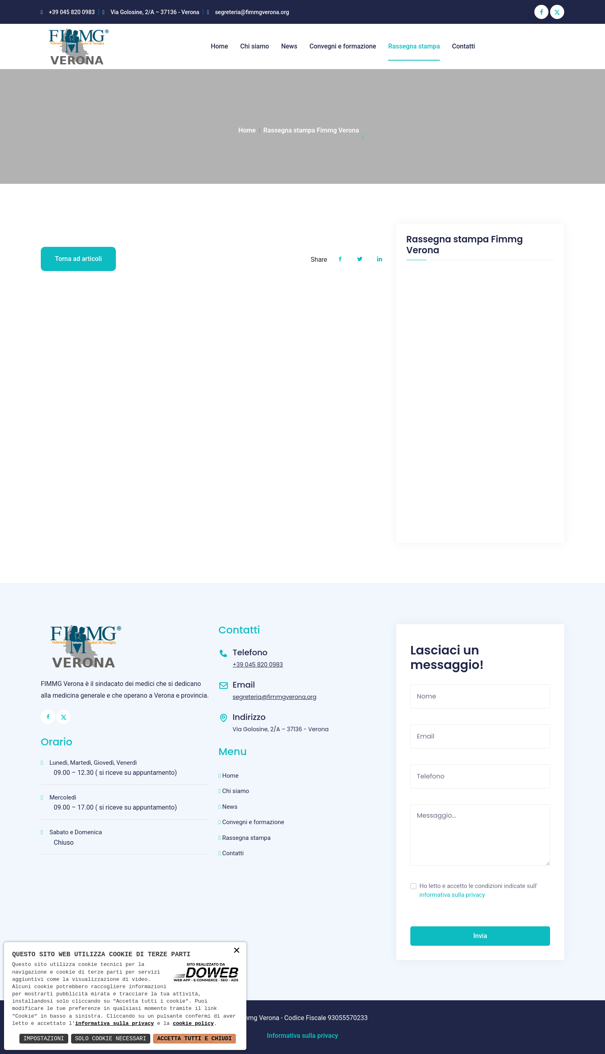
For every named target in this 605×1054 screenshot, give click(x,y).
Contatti (463, 46)
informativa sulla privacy (452, 894)
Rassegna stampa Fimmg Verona (311, 130)
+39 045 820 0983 (72, 12)
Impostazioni (43, 1038)
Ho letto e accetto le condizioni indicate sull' (479, 891)
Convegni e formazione (342, 46)
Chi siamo (254, 46)
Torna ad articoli (78, 259)
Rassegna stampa (414, 46)
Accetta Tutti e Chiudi (194, 1038)
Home (219, 46)
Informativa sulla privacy (302, 1035)
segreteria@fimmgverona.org (252, 12)
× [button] (236, 951)
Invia (480, 936)
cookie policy (193, 1023)
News (289, 46)
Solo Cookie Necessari (110, 1038)
